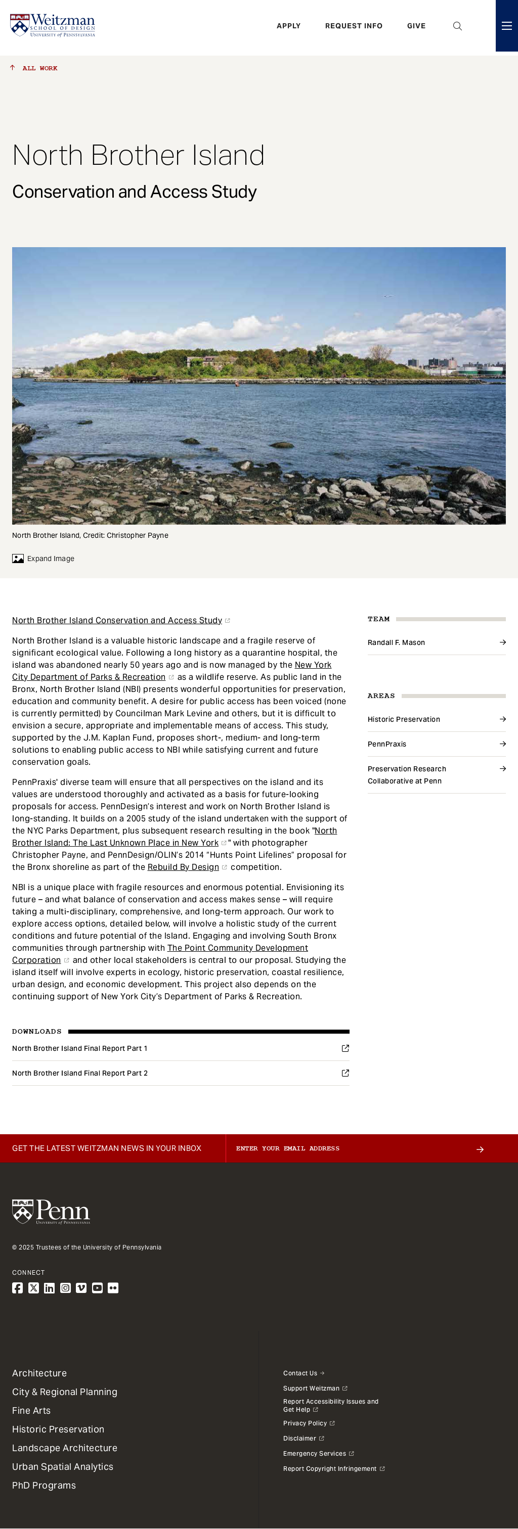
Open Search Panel (457, 27)
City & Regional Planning (64, 1392)
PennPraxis (387, 744)
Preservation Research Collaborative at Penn (407, 774)
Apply (289, 27)
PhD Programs (44, 1485)
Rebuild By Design (184, 867)
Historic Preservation (404, 719)
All (33, 68)
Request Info (354, 27)
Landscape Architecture (64, 1448)
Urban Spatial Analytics (63, 1466)
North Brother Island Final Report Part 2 (80, 1073)
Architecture (39, 1373)
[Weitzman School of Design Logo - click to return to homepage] (54, 28)
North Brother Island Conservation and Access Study (117, 620)
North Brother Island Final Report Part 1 (80, 1048)
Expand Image (43, 558)
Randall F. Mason (396, 642)
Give (416, 27)
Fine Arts (31, 1410)
